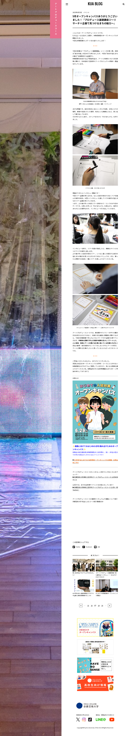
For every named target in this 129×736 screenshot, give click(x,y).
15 (88, 605)
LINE (97, 547)
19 (102, 605)
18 (99, 605)
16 (92, 605)
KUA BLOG (95, 3)
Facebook (87, 547)
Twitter (76, 547)
